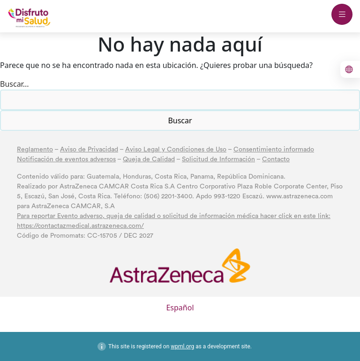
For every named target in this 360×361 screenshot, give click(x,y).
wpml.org (182, 346)
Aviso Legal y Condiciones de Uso (175, 149)
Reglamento (35, 149)
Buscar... (14, 84)
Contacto (276, 159)
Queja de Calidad (149, 159)
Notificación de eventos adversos (66, 159)
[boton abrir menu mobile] (341, 14)
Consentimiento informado (273, 149)
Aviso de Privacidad (89, 149)
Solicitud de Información (218, 159)
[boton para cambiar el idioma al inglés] (350, 69)
